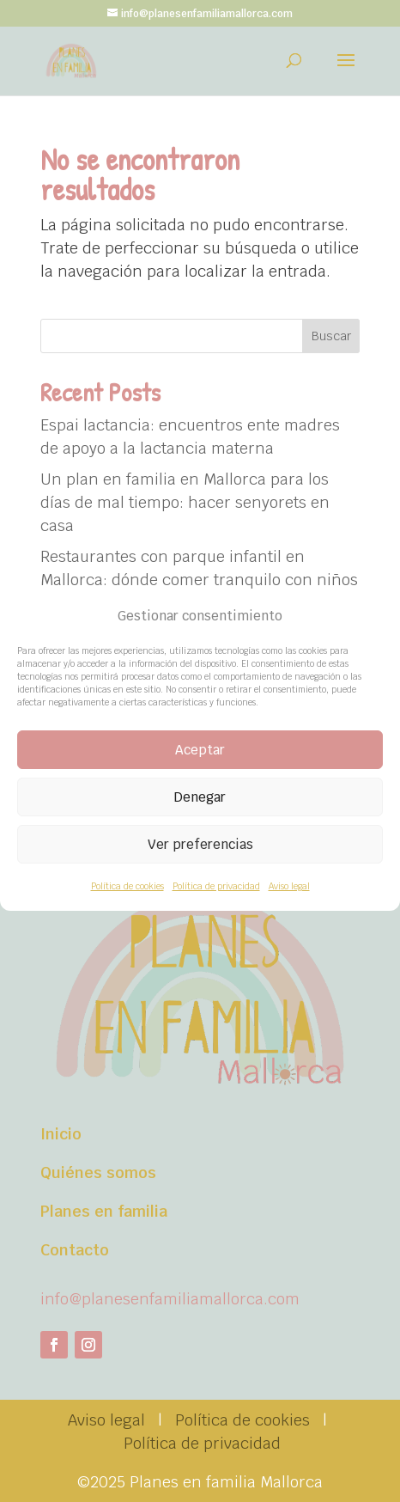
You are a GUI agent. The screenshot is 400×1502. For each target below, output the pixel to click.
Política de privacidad (216, 886)
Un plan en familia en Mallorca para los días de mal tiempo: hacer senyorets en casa (185, 502)
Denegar (200, 797)
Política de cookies (127, 886)
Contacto (74, 1250)
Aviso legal (289, 886)
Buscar (331, 336)
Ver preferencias (200, 844)
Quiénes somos (98, 1172)
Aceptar (200, 750)
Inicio (61, 1134)
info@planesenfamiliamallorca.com (170, 1299)
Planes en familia (103, 1211)
